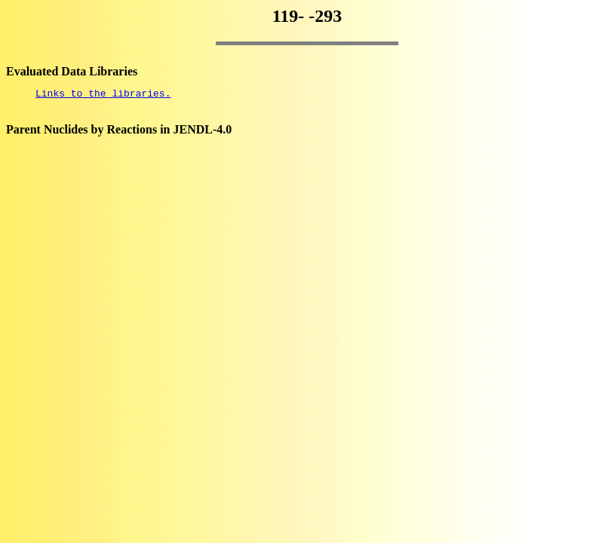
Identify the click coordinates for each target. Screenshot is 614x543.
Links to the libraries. (102, 95)
